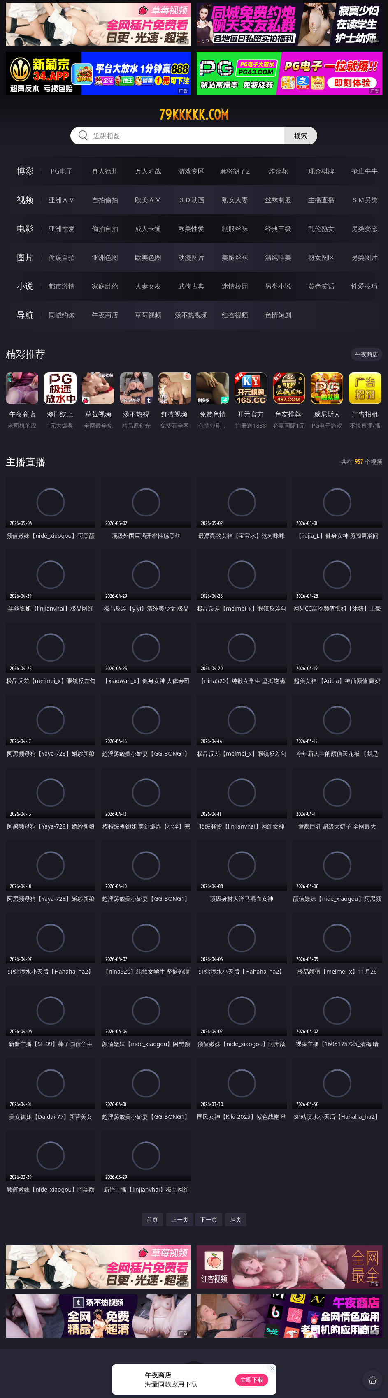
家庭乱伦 (105, 286)
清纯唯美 (278, 257)
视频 (25, 199)
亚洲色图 (105, 257)
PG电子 (61, 171)
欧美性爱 (191, 228)
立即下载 (251, 1380)
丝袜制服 (278, 199)
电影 (25, 228)
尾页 (236, 1219)
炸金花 (278, 171)
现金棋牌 (321, 171)
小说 (25, 286)
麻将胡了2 (235, 171)
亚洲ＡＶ (62, 199)
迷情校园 (235, 286)
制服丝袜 (235, 228)
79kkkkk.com (194, 114)
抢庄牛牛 (364, 171)
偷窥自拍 (62, 257)
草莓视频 (148, 314)
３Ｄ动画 (191, 199)
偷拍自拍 (105, 228)
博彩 (25, 170)
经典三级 (278, 228)
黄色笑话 (321, 286)
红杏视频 (235, 314)
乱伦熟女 (321, 228)
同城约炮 (62, 314)
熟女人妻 (235, 199)
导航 (25, 314)
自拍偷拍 (105, 199)
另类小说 (278, 286)
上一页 (179, 1219)
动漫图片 (191, 257)
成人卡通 (148, 228)
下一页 (208, 1219)
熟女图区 (321, 257)
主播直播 (321, 199)
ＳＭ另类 (364, 199)
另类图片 (364, 257)
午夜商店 (105, 314)
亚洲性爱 (62, 228)
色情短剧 (278, 314)
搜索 (300, 135)
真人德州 (105, 171)
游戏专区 (191, 171)
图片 (25, 257)
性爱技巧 (364, 286)
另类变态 (364, 228)
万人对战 (148, 171)
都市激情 (62, 286)
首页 (152, 1219)
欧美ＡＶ (148, 199)
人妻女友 (148, 286)
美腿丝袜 (235, 257)
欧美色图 (148, 257)
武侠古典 (191, 286)
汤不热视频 (191, 314)
